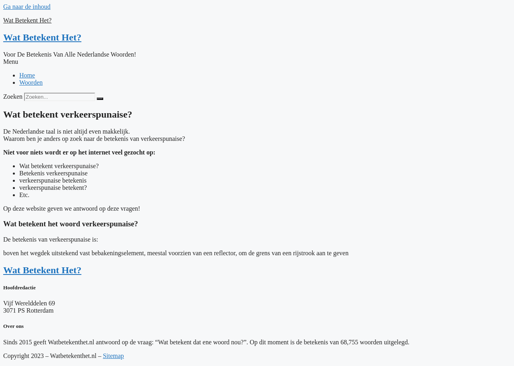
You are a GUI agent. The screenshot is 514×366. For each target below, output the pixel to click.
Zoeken (12, 96)
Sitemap (113, 355)
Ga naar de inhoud (27, 6)
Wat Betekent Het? (27, 20)
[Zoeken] (100, 99)
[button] (257, 61)
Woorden (31, 82)
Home (27, 75)
